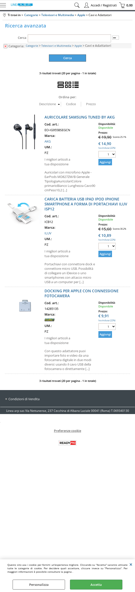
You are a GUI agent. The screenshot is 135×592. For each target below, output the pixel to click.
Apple (78, 46)
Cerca (22, 37)
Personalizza (39, 584)
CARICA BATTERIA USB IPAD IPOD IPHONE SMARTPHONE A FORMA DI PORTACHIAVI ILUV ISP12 (86, 204)
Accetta (96, 584)
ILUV (48, 233)
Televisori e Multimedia (56, 46)
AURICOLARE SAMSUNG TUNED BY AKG (80, 117)
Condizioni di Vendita (24, 399)
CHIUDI (131, 564)
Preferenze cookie (67, 430)
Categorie (32, 46)
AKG (48, 141)
